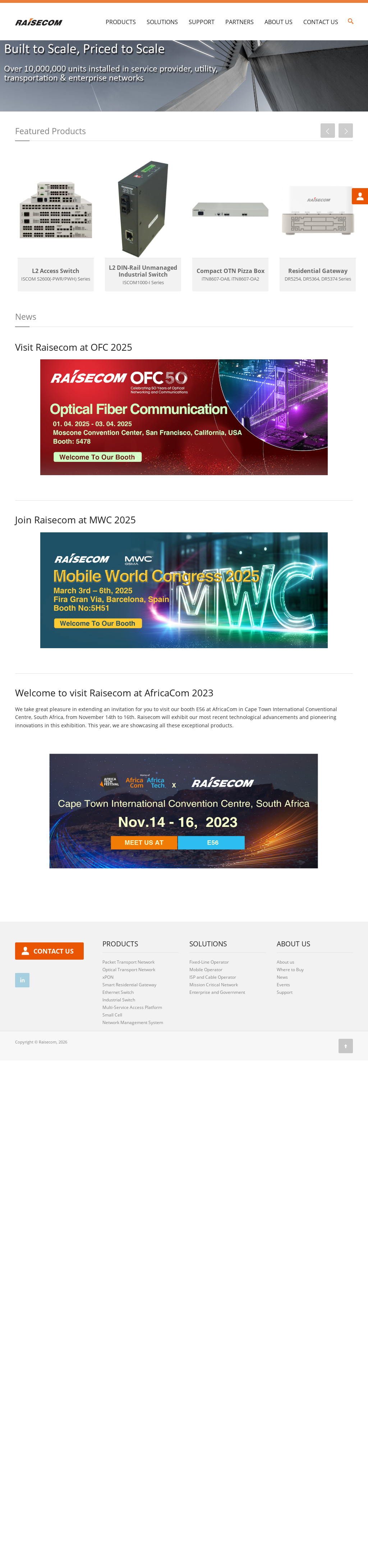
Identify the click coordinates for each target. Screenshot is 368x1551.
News (282, 1011)
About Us (278, 22)
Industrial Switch (118, 1033)
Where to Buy (290, 1003)
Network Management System (132, 1056)
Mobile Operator (205, 1003)
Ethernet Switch (118, 1026)
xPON (108, 1011)
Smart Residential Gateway (129, 1018)
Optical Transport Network (128, 1003)
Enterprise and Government (217, 1026)
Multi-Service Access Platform (132, 1041)
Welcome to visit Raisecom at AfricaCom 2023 (114, 726)
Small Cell (112, 1048)
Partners (239, 22)
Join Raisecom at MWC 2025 (75, 553)
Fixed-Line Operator (209, 995)
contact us (53, 984)
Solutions (162, 22)
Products (121, 22)
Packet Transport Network (128, 995)
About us (285, 995)
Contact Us (320, 22)
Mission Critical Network (213, 1018)
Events (283, 1018)
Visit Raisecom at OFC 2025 (73, 380)
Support (202, 22)
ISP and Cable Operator (212, 1011)
